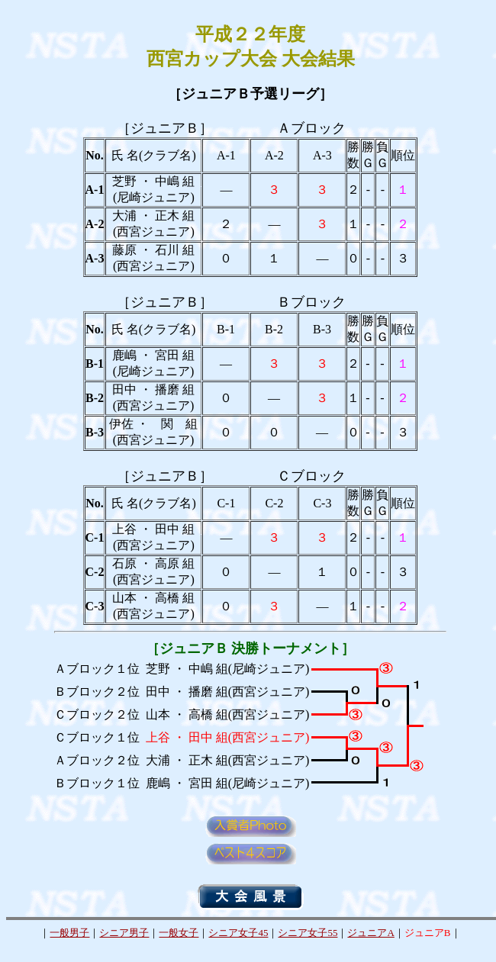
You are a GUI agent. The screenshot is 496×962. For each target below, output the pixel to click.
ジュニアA (370, 932)
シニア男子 (124, 932)
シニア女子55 (307, 932)
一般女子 (178, 932)
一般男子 (69, 932)
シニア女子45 (238, 932)
